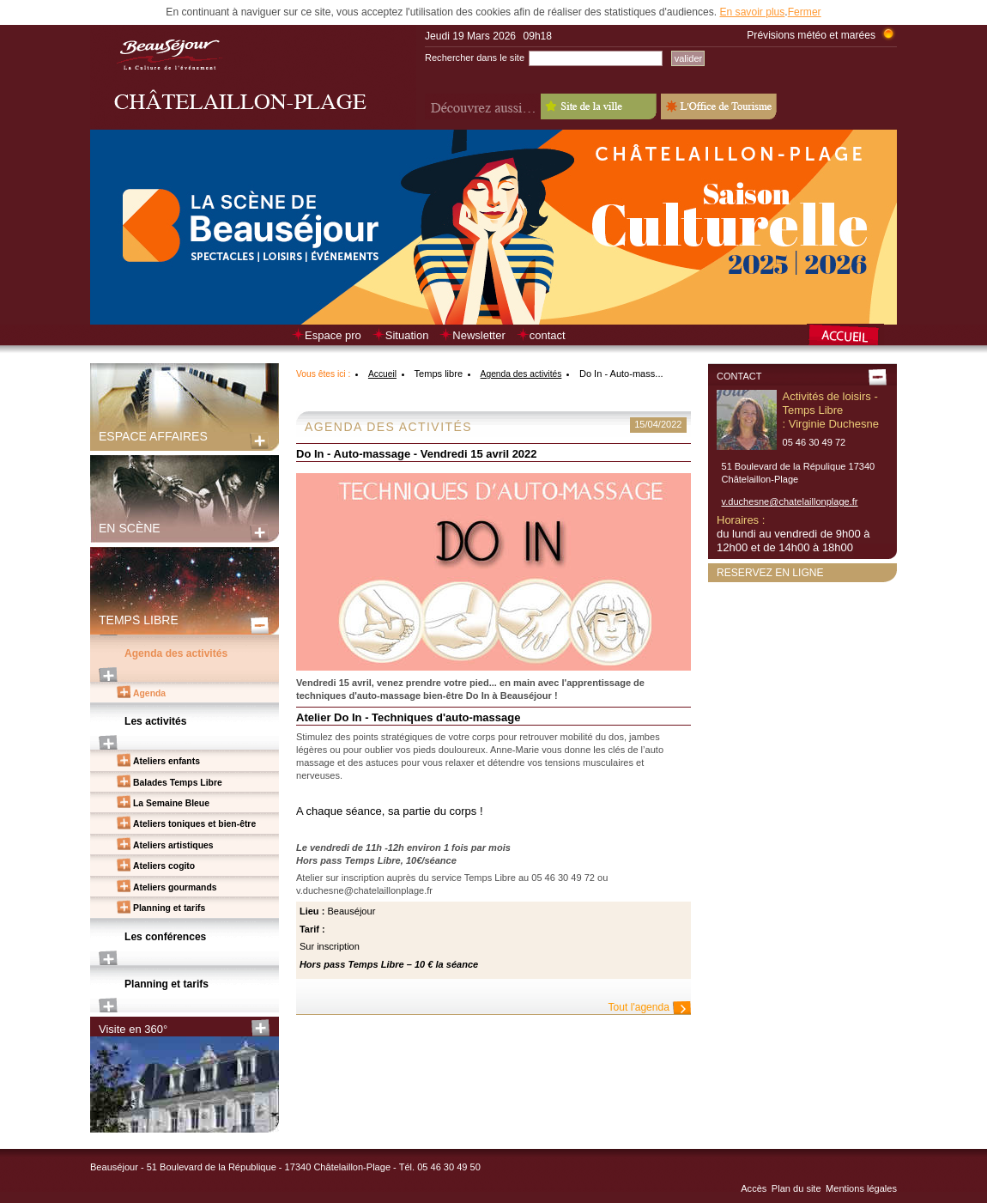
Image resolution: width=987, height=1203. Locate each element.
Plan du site (796, 1188)
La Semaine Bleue (171, 803)
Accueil (382, 374)
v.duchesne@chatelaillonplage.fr (790, 501)
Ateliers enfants (166, 761)
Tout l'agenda (639, 1007)
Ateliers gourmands (175, 887)
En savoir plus (751, 12)
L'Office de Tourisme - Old (719, 106)
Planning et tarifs (169, 908)
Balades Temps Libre (177, 782)
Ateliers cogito (164, 866)
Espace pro (333, 335)
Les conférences (165, 937)
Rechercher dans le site (474, 57)
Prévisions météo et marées (811, 35)
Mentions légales (861, 1188)
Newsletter (478, 335)
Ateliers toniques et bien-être (194, 824)
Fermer (804, 12)
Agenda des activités (175, 653)
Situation (407, 335)
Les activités (155, 721)
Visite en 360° (133, 1029)
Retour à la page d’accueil (852, 336)
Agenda (149, 693)
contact (548, 335)
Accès (753, 1188)
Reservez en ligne (770, 573)
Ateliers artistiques (173, 845)
